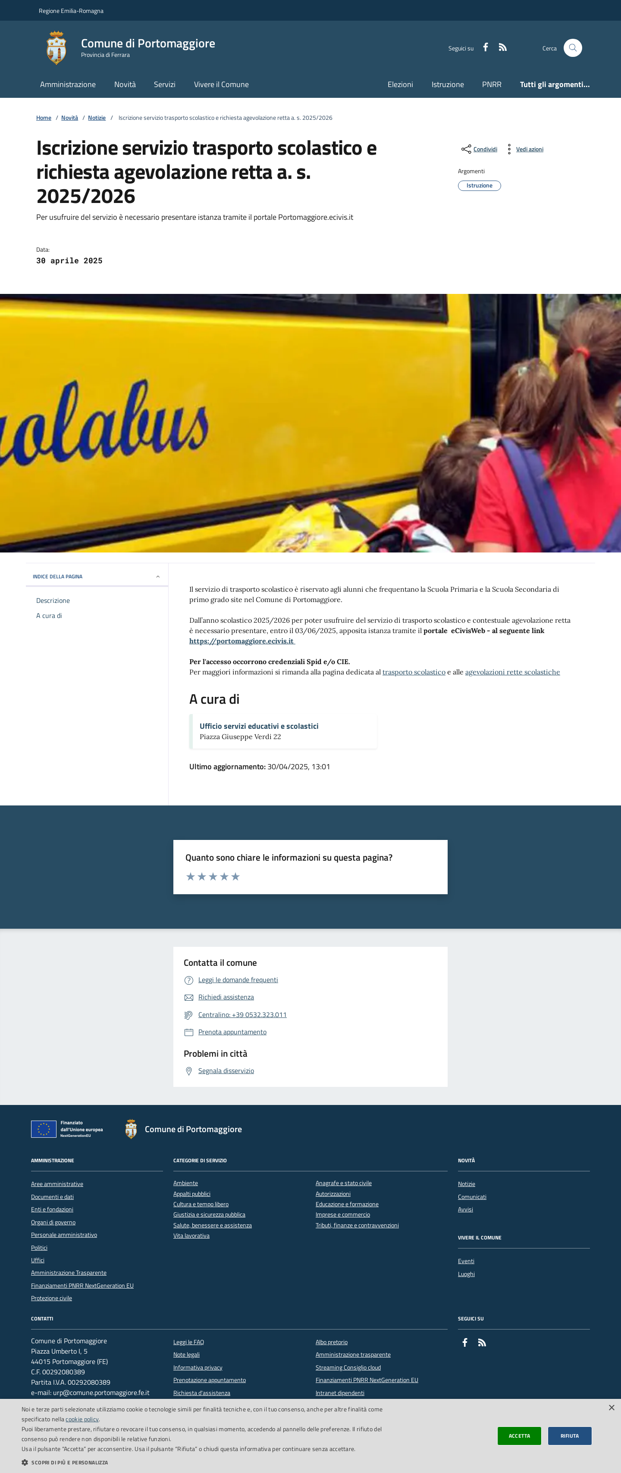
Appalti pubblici (191, 1193)
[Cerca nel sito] (573, 48)
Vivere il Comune (221, 84)
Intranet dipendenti (340, 1393)
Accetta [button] (519, 1436)
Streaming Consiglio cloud (348, 1367)
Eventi (466, 1261)
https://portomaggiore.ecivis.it (242, 641)
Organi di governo (53, 1222)
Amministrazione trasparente (353, 1354)
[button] (208, 1462)
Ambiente (185, 1183)
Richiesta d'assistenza (201, 1393)
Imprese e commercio (343, 1214)
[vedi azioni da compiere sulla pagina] (523, 149)
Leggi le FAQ (188, 1342)
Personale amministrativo (64, 1234)
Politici (39, 1247)
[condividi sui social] (478, 149)
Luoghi (466, 1274)
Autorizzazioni (333, 1193)
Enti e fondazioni (52, 1209)
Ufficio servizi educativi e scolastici (259, 726)
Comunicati (472, 1196)
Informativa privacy (198, 1367)
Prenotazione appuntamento (209, 1380)
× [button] (611, 1408)
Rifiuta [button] (570, 1436)
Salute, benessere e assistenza (212, 1225)
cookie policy (82, 1418)
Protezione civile (51, 1298)
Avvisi (465, 1209)
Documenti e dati (52, 1196)
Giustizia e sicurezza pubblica (209, 1214)
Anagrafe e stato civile (344, 1183)
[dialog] (310, 1436)
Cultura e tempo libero (201, 1204)
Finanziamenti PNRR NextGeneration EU (82, 1285)
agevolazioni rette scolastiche (512, 672)
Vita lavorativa (191, 1235)
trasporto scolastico (414, 672)
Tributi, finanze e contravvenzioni (357, 1225)
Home (43, 117)
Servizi (165, 84)
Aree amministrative (57, 1184)
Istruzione (448, 84)
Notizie (97, 117)
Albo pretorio (332, 1342)
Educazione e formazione (347, 1204)
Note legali (186, 1354)
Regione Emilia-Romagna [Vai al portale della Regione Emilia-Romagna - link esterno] (71, 10)
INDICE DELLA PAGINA (97, 576)
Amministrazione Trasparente (69, 1272)
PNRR (492, 84)
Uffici (37, 1260)
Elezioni (400, 84)
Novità (125, 84)
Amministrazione (68, 84)
